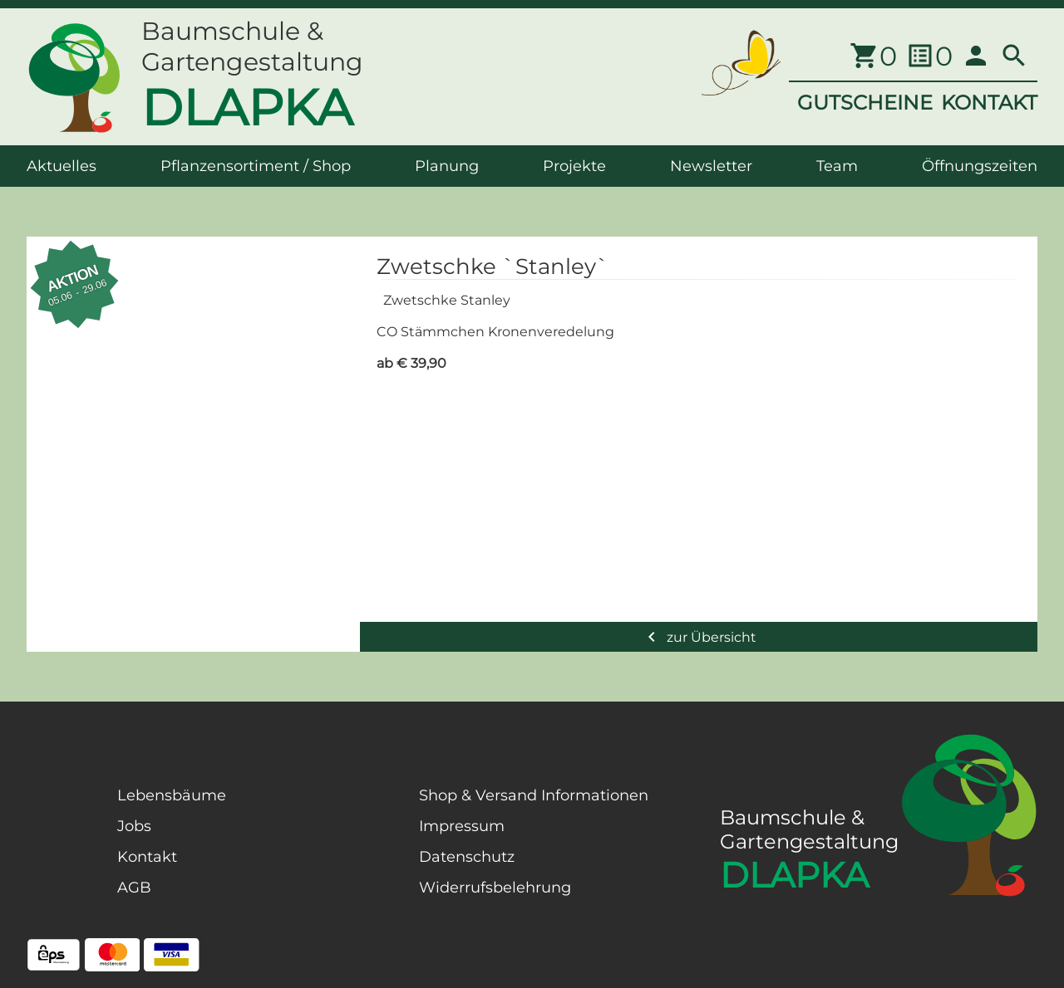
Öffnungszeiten (979, 166)
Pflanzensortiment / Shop (255, 166)
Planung (447, 166)
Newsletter (711, 166)
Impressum (462, 826)
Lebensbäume (171, 795)
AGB (134, 887)
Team (837, 166)
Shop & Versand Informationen (533, 795)
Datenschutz (467, 857)
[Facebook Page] (53, 870)
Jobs (134, 826)
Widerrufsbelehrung (495, 887)
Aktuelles (61, 166)
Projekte (574, 166)
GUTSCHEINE (865, 102)
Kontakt (147, 857)
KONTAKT (989, 102)
